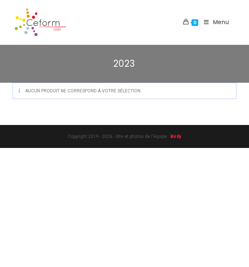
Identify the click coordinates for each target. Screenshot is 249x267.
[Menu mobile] (213, 22)
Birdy (175, 136)
